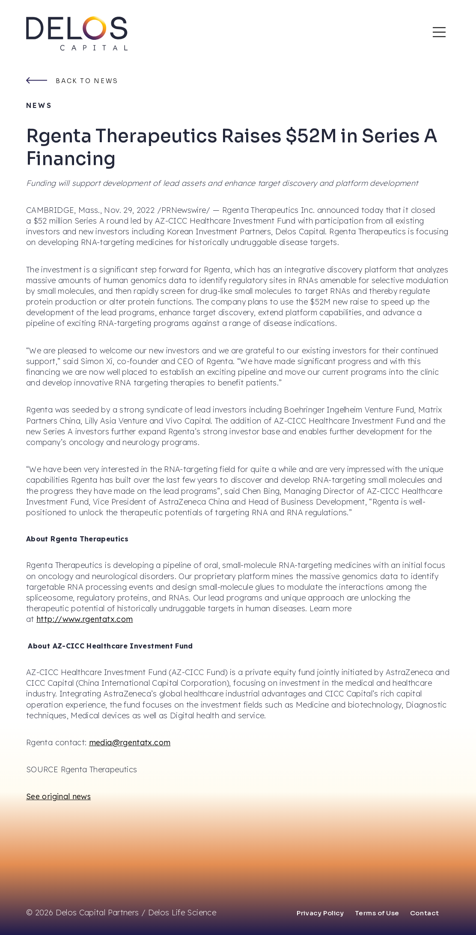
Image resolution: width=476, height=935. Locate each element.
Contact (424, 913)
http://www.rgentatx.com (84, 619)
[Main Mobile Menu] (439, 32)
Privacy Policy (320, 913)
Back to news (87, 81)
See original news (58, 796)
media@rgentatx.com (129, 742)
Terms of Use (377, 913)
